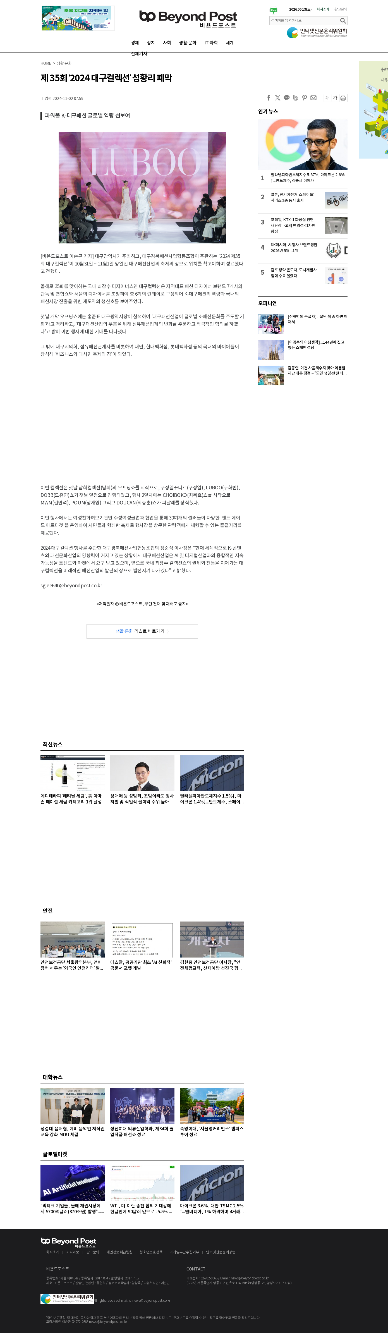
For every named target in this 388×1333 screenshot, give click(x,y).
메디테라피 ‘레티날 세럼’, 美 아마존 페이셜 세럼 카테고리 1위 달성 (71, 799)
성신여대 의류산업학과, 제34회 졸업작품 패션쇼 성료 (141, 1131)
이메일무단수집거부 (184, 1252)
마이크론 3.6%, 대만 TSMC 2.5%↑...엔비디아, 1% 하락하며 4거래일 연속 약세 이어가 (211, 1209)
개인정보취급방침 (119, 1252)
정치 (151, 43)
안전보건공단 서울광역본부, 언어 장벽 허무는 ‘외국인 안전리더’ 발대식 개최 (72, 965)
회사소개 (323, 9)
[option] (78, 18)
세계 (230, 43)
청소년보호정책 (151, 1252)
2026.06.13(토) (300, 9)
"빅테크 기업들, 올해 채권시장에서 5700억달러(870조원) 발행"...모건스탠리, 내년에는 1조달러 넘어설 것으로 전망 (70, 1209)
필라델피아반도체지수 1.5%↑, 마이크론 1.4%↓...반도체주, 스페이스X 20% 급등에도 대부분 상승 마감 (211, 799)
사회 (167, 43)
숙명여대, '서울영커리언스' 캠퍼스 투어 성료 (211, 1131)
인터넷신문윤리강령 (221, 1252)
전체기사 (139, 53)
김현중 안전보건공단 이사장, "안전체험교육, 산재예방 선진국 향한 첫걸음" (211, 965)
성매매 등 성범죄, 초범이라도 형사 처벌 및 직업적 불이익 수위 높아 (142, 799)
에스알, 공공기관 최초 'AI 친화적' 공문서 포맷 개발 (141, 965)
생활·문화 (188, 43)
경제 (135, 43)
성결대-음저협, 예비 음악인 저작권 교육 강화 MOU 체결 (72, 1131)
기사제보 (72, 1252)
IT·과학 (211, 43)
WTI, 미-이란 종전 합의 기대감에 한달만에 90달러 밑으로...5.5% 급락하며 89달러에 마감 (141, 1209)
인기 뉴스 (268, 112)
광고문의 (341, 9)
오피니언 (267, 303)
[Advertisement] (52, 416)
